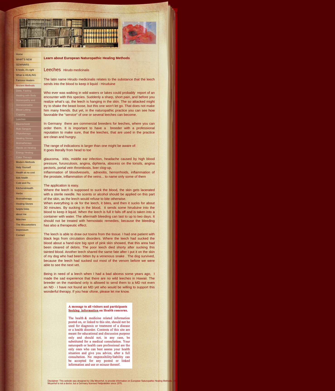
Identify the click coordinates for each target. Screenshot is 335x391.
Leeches (21, 119)
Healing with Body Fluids (25, 96)
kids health (22, 177)
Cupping (20, 114)
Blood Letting (23, 109)
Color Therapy (24, 157)
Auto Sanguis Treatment (22, 129)
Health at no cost (25, 172)
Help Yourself (23, 167)
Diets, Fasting (23, 90)
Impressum (22, 229)
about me (21, 214)
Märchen (21, 219)
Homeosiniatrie (24, 105)
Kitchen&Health (24, 188)
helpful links (22, 209)
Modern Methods (25, 162)
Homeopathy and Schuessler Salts (24, 101)
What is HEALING (26, 75)
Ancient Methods (25, 85)
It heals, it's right (25, 69)
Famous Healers (25, 80)
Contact (20, 235)
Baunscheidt (23, 124)
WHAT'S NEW (24, 59)
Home (19, 54)
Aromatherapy (24, 143)
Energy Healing (24, 152)
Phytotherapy (23, 133)
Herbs (19, 193)
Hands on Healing (26, 147)
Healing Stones (24, 138)
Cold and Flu (23, 183)
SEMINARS (22, 64)
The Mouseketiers (26, 224)
